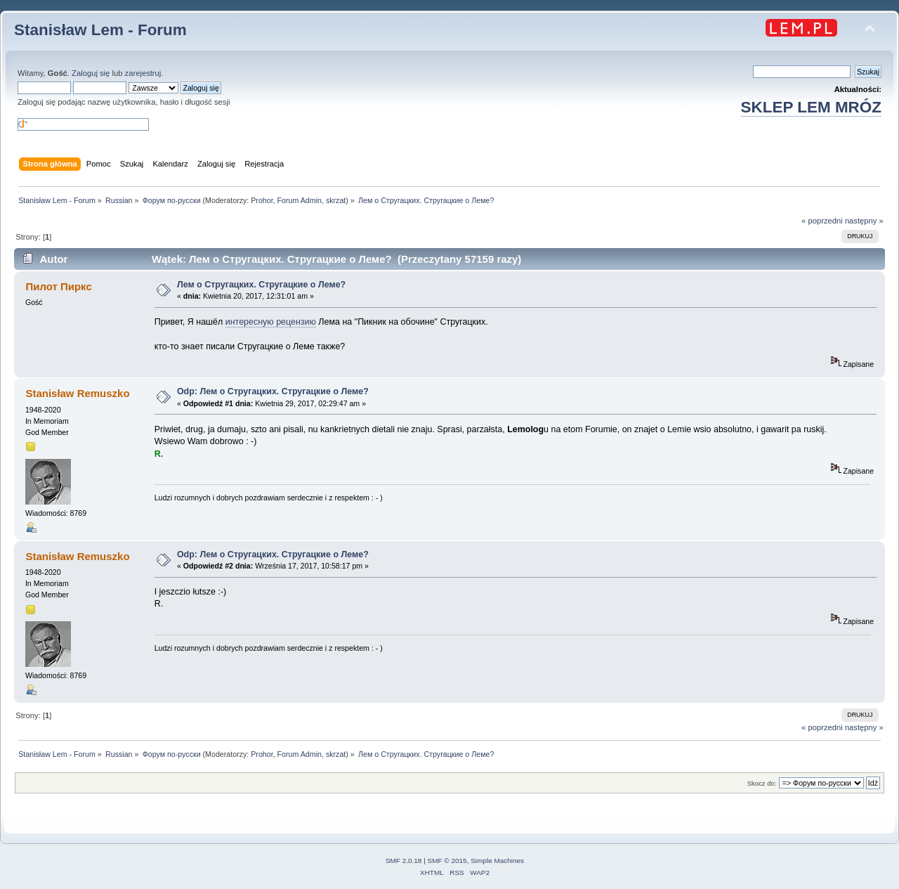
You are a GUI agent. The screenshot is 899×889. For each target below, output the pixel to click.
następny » (864, 220)
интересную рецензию (270, 322)
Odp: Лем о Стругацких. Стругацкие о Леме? (273, 391)
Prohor (262, 200)
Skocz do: (762, 783)
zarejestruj (143, 73)
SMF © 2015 (447, 860)
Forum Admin (299, 200)
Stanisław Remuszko (77, 393)
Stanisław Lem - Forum (100, 30)
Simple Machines (497, 860)
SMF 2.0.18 (404, 860)
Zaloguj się (91, 73)
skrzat (336, 200)
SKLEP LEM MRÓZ (811, 107)
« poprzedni (822, 220)
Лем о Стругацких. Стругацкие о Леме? (261, 285)
